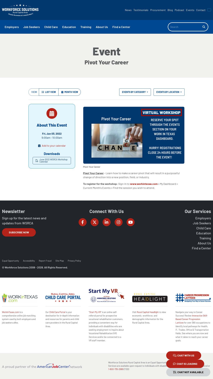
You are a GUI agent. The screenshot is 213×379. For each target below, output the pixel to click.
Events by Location (168, 92)
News (128, 10)
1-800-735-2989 (115, 369)
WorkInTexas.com (10, 312)
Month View (69, 92)
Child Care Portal (57, 312)
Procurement (158, 10)
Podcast (179, 10)
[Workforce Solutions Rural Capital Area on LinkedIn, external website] (107, 222)
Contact (201, 10)
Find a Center (201, 248)
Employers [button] (12, 27)
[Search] (185, 26)
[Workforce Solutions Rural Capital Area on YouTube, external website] (131, 222)
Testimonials (140, 10)
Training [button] (85, 27)
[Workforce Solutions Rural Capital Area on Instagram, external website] (119, 222)
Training (205, 238)
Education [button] (69, 27)
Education (203, 233)
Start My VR (95, 312)
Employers (203, 218)
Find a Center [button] (121, 27)
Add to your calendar (54, 145)
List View (49, 92)
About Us (204, 243)
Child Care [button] (51, 27)
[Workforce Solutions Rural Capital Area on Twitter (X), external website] (95, 222)
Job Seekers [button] (31, 27)
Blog (170, 10)
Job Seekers (202, 223)
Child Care (203, 228)
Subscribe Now (19, 232)
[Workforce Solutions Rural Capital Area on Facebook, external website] (83, 222)
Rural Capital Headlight (148, 312)
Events (190, 10)
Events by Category (134, 92)
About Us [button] (102, 27)
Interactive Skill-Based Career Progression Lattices (192, 319)
